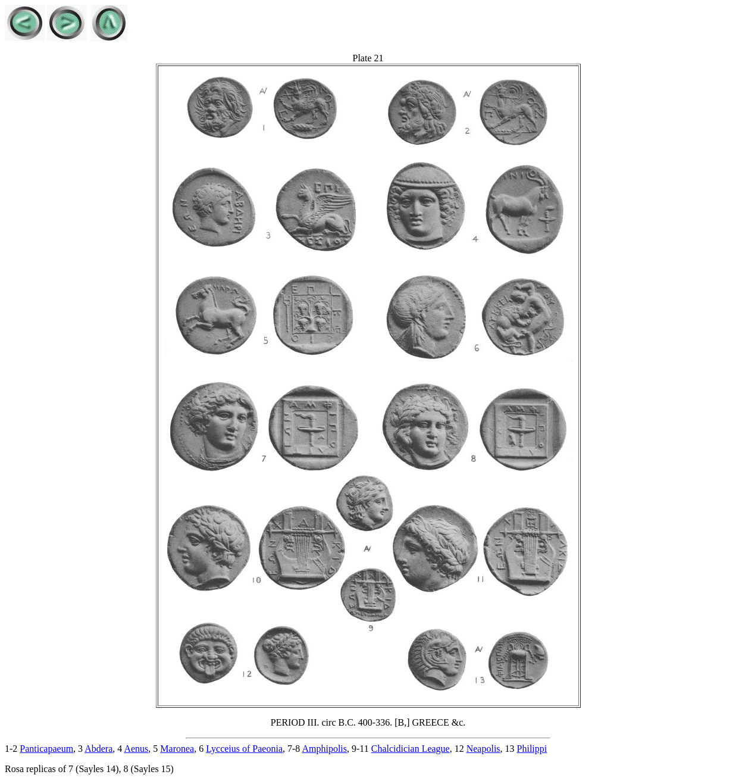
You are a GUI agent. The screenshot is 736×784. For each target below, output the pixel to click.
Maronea (177, 749)
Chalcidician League (410, 749)
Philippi (532, 749)
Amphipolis (324, 749)
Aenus (136, 749)
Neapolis (483, 749)
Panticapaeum (46, 749)
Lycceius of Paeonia (244, 749)
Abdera (98, 749)
